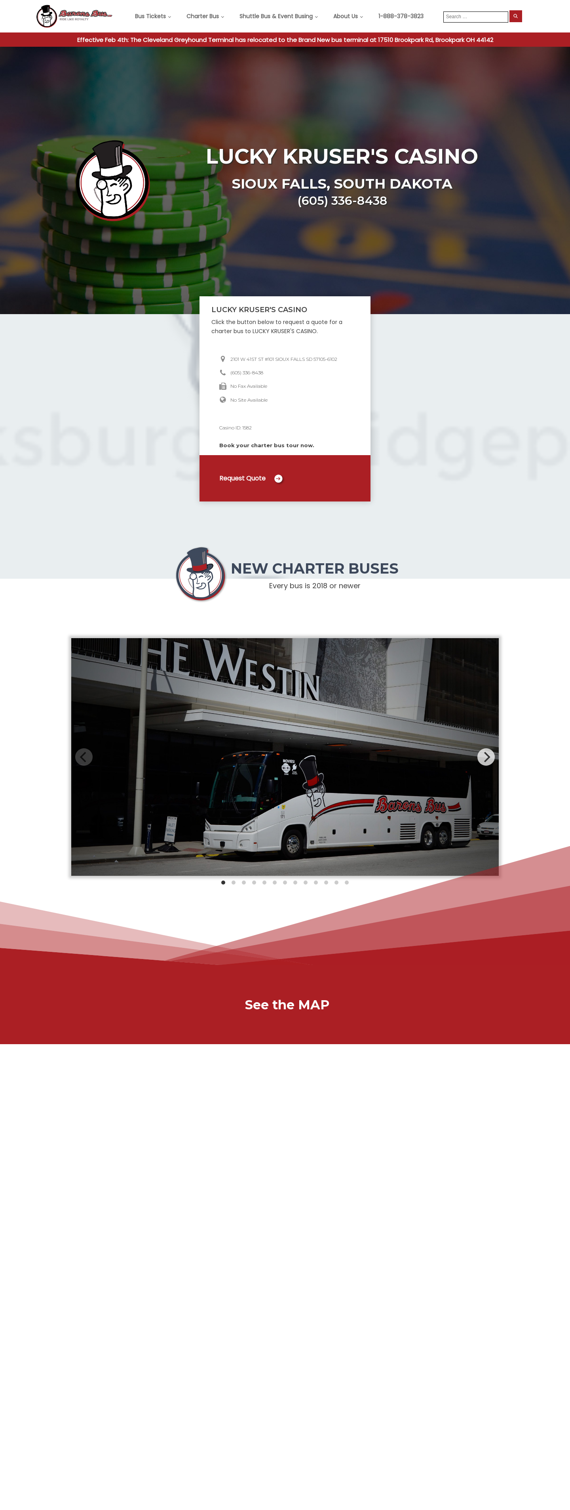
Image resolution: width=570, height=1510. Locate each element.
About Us (345, 16)
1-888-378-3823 (401, 16)
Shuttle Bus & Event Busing (276, 16)
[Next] (486, 757)
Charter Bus (202, 16)
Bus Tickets (150, 16)
